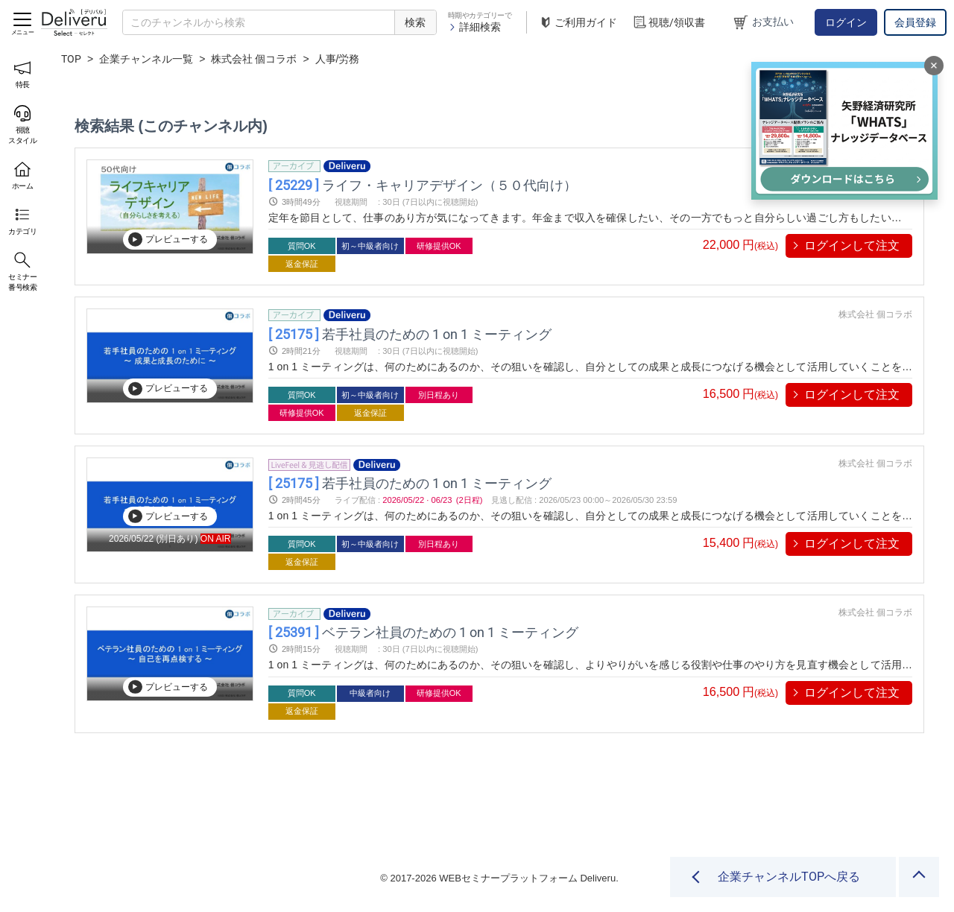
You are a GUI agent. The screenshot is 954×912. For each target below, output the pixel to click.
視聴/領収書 (668, 22)
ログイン (846, 22)
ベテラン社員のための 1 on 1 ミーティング (423, 632)
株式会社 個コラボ (254, 59)
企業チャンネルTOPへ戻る (789, 877)
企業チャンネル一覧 (146, 59)
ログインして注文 (852, 245)
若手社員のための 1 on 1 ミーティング (410, 333)
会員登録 (915, 22)
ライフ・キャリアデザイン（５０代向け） (422, 184)
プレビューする (167, 239)
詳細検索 (474, 27)
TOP (71, 59)
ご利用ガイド (577, 22)
